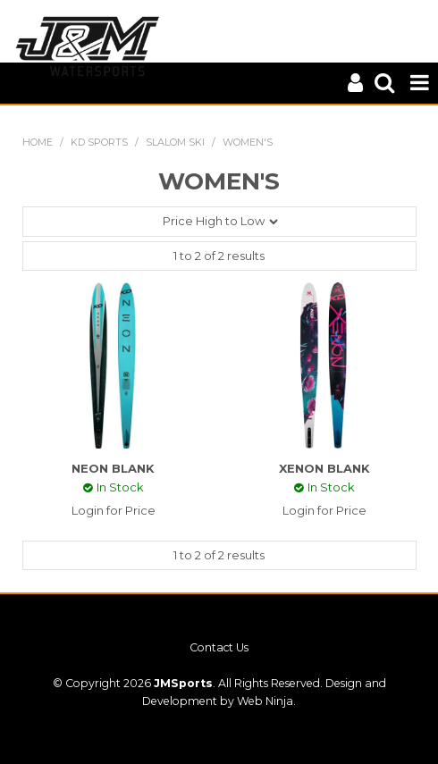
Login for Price (114, 510)
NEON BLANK (113, 468)
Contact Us (219, 647)
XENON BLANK (324, 468)
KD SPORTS (99, 142)
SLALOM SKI (175, 142)
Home (37, 142)
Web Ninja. (266, 701)
